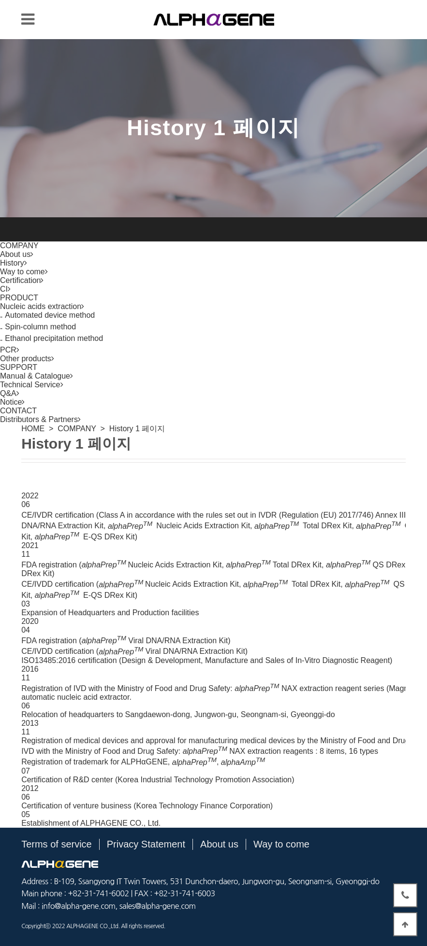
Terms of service (56, 844)
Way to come (281, 844)
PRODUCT (19, 298)
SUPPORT (18, 367)
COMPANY (19, 245)
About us (219, 844)
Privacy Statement (146, 844)
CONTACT (18, 411)
